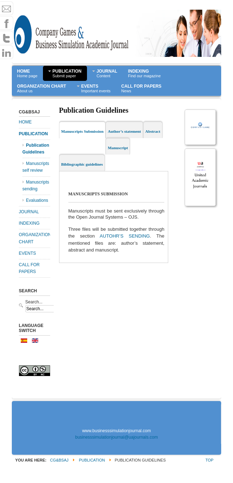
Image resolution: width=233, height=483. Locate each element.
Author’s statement (124, 131)
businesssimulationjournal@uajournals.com (116, 437)
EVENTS (27, 253)
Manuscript (118, 148)
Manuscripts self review (36, 167)
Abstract (152, 131)
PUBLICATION (33, 133)
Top (209, 460)
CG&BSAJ (59, 460)
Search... (34, 301)
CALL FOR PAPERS (29, 268)
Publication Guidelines (36, 149)
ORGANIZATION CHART (34, 238)
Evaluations (37, 200)
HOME (25, 122)
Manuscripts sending (36, 185)
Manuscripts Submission (82, 131)
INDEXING (29, 223)
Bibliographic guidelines (82, 164)
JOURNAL (29, 211)
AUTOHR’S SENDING (125, 236)
